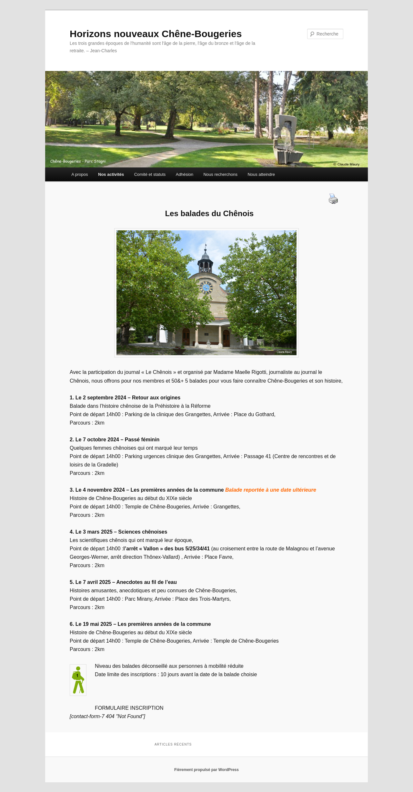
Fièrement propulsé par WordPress (206, 769)
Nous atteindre (261, 174)
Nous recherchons (220, 174)
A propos (79, 174)
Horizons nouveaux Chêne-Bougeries (156, 33)
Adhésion (184, 174)
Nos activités (111, 174)
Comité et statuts (150, 174)
